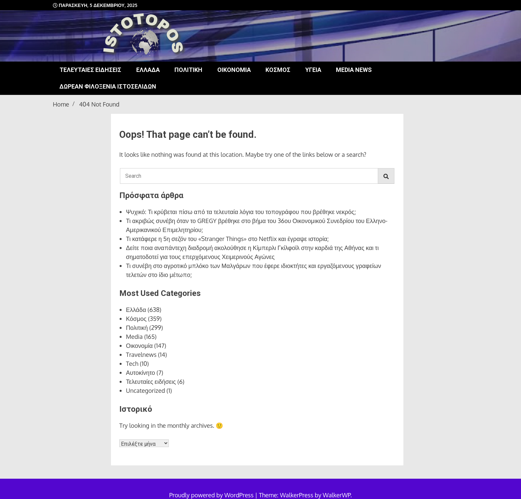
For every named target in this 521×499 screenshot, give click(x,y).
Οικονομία (234, 69)
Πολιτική (188, 69)
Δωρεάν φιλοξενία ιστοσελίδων (107, 86)
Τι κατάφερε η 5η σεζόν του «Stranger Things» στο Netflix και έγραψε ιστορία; (227, 238)
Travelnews (141, 354)
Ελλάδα (148, 69)
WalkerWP (336, 495)
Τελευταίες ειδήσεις (90, 69)
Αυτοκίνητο (140, 372)
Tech (132, 363)
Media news (354, 69)
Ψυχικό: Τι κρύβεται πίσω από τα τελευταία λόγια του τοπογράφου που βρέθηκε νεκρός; (241, 211)
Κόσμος (277, 69)
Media (134, 336)
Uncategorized (145, 390)
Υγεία (313, 69)
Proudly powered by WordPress (212, 495)
